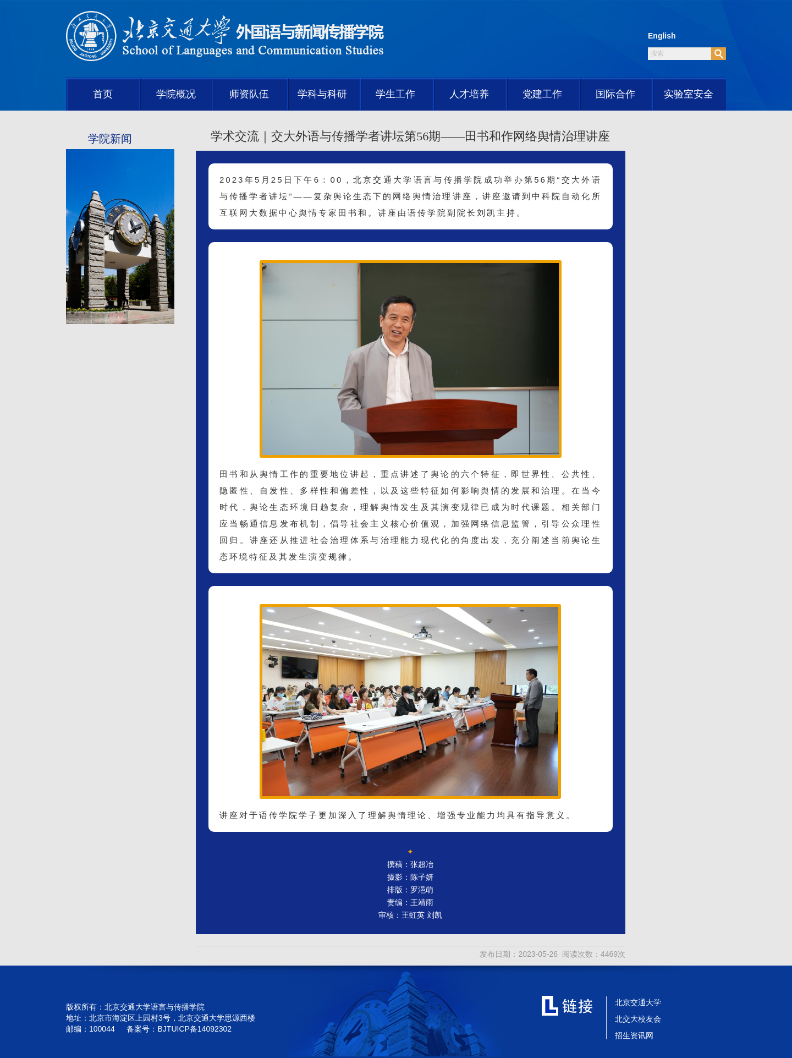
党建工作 (542, 94)
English (662, 35)
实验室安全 (688, 94)
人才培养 (469, 94)
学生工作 (395, 94)
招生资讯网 (634, 1035)
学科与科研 (322, 94)
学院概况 (176, 94)
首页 (103, 94)
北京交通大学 (638, 1002)
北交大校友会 (638, 1019)
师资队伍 (249, 94)
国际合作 (615, 94)
